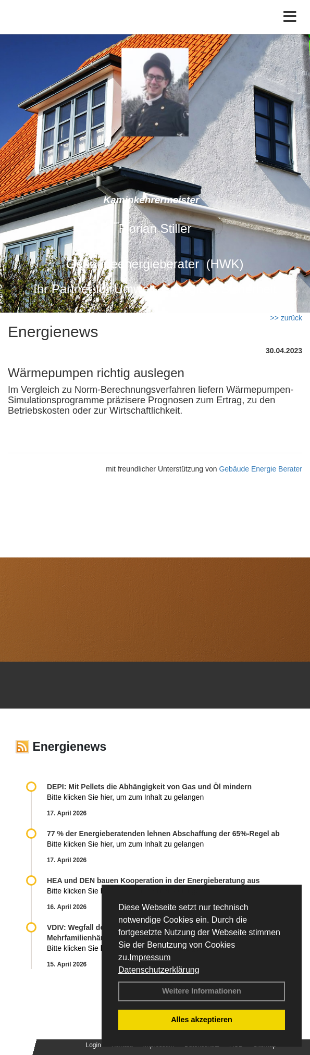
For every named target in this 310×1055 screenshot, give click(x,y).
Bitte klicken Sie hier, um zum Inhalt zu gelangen (125, 797)
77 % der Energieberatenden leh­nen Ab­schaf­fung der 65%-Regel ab (163, 833)
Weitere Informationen (201, 991)
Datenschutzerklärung (159, 969)
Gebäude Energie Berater (260, 469)
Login (93, 1045)
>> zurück (286, 318)
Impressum (149, 957)
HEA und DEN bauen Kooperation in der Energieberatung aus (153, 880)
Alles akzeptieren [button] (201, 1019)
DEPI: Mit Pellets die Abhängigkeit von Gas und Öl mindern (154, 787)
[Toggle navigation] (290, 17)
